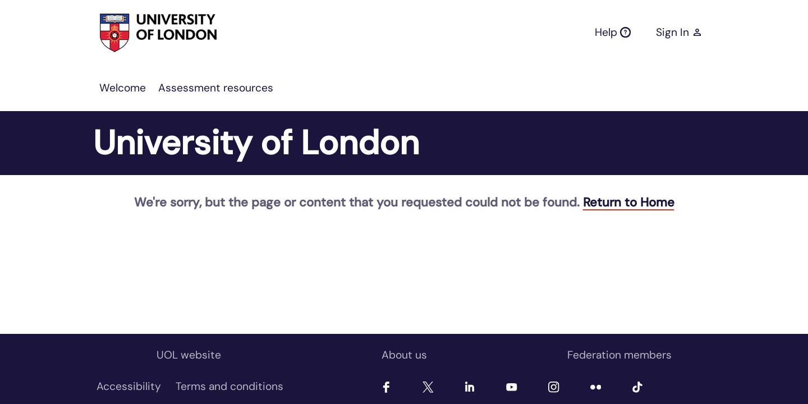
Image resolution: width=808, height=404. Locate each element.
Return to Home (628, 202)
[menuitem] (122, 88)
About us (404, 355)
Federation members (619, 355)
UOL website (189, 355)
